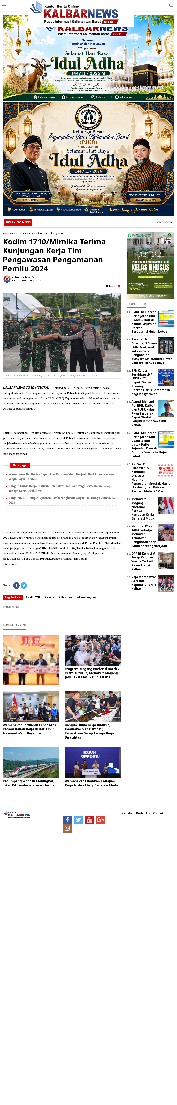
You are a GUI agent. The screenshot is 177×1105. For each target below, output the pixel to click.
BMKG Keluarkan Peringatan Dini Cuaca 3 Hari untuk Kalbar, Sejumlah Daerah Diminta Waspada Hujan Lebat (149, 444)
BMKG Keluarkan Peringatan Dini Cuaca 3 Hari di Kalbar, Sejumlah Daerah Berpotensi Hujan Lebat (149, 322)
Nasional (39, 233)
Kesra (28, 233)
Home (6, 233)
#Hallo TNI (33, 597)
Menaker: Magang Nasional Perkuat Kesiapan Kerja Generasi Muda (142, 509)
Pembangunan (54, 233)
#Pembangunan (87, 597)
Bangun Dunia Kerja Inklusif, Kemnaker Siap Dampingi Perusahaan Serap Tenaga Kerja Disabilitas (89, 731)
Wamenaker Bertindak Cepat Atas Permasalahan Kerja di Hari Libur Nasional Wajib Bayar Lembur (29, 729)
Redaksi (128, 813)
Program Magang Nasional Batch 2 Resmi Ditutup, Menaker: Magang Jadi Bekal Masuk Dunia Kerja (92, 673)
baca (110, 286)
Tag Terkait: (13, 597)
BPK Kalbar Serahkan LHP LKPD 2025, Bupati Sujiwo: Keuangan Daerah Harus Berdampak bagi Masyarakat (150, 382)
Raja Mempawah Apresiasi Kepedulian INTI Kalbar (144, 583)
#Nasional (65, 597)
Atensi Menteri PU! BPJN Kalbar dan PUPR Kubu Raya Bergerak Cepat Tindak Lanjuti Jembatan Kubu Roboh (148, 413)
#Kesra (49, 597)
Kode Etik (143, 813)
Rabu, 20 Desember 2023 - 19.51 (28, 280)
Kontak (158, 813)
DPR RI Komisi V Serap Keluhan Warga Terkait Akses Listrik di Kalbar (143, 561)
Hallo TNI (17, 233)
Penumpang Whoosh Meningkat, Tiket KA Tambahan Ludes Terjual (29, 783)
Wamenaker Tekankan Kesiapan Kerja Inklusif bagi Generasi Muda (91, 783)
